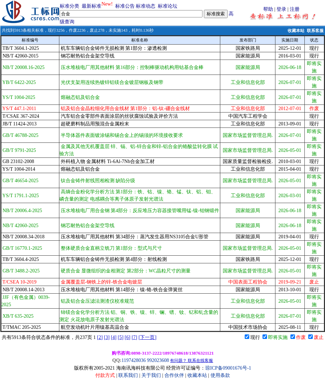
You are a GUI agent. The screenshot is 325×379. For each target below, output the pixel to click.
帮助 (268, 9)
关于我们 (151, 375)
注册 (295, 9)
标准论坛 (167, 6)
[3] (107, 337)
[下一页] (147, 337)
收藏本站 (296, 30)
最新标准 (91, 6)
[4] (113, 337)
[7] (134, 337)
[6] (127, 337)
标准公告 (125, 6)
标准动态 (145, 6)
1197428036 (133, 360)
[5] (120, 337)
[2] (100, 337)
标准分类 (69, 6)
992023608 (158, 360)
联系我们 (128, 375)
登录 (281, 9)
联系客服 (315, 30)
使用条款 (220, 375)
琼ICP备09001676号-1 (228, 368)
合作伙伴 (174, 375)
